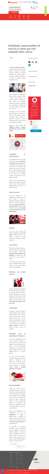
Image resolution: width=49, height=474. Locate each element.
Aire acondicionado (11, 460)
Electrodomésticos (17, 463)
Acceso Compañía (35, 456)
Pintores (21, 460)
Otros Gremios (21, 463)
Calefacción (17, 455)
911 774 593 (35, 8)
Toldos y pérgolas (21, 455)
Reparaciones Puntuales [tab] (15, 10)
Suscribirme (35, 130)
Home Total (10, 463)
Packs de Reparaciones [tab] (15, 7)
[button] (2, 471)
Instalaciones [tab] (14, 12)
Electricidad (10, 455)
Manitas (16, 460)
